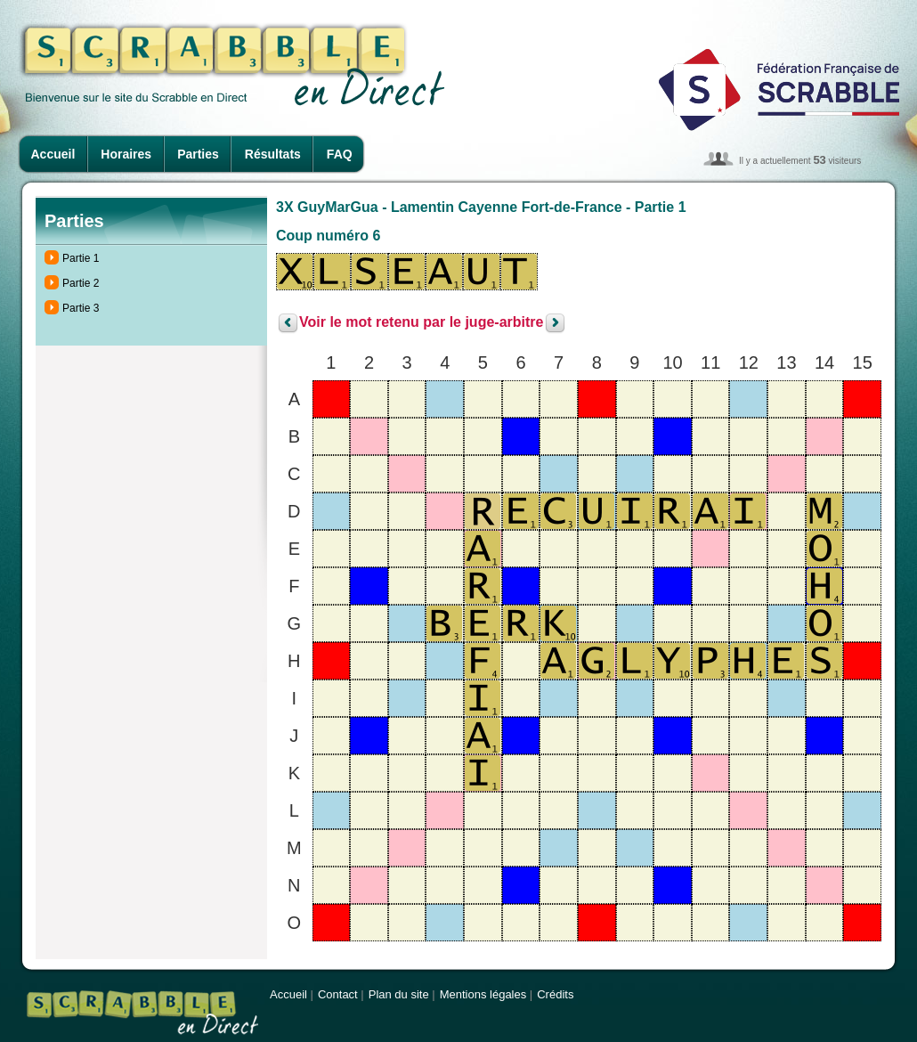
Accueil (53, 154)
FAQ (340, 154)
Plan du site (399, 994)
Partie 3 (80, 308)
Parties (198, 154)
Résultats (273, 154)
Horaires (126, 154)
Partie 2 (80, 283)
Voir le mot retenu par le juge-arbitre (421, 322)
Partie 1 (80, 258)
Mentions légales (483, 994)
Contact (338, 994)
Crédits (555, 994)
